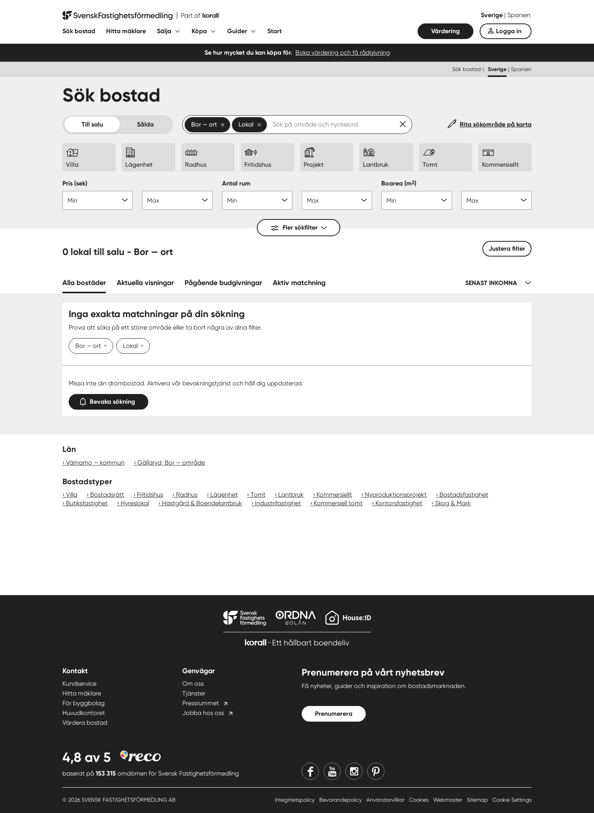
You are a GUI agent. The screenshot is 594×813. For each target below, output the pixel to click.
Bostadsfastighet (463, 494)
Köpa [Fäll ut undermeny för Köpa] (199, 31)
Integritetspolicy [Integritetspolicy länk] (295, 800)
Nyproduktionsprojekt (396, 494)
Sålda (145, 124)
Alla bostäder (84, 282)
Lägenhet (224, 494)
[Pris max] (177, 200)
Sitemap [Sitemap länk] (478, 800)
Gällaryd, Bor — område (171, 462)
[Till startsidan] (140, 15)
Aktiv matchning (299, 282)
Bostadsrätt (107, 494)
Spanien (518, 15)
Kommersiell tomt (338, 503)
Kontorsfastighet (398, 503)
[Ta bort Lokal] (140, 346)
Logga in (508, 31)
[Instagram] (354, 771)
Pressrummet (200, 703)
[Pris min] (97, 200)
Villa (71, 494)
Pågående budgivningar (223, 282)
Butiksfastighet (87, 503)
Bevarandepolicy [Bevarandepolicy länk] (341, 800)
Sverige (492, 15)
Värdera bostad (84, 722)
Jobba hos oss (203, 713)
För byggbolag (83, 703)
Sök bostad (78, 31)
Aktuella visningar (145, 282)
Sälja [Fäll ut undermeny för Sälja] (164, 31)
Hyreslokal (135, 503)
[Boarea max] (496, 200)
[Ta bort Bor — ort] (104, 346)
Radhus (186, 494)
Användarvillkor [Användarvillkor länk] (386, 800)
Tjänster (193, 693)
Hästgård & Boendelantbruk (202, 503)
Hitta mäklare (126, 31)
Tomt (258, 494)
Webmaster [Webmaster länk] (448, 800)
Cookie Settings (512, 800)
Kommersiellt (334, 494)
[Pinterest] (375, 771)
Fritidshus (150, 494)
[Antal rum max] (337, 200)
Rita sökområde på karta (496, 124)
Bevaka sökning (108, 400)
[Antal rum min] (257, 200)
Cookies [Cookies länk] (419, 800)
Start (274, 31)
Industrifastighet (278, 503)
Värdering (445, 31)
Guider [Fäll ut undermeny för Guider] (237, 31)
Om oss (193, 683)
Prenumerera (333, 713)
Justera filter (507, 248)
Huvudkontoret (83, 713)
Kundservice (79, 683)
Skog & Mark (453, 503)
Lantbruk (291, 494)
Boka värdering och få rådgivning (342, 52)
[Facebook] (310, 771)
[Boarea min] (416, 200)
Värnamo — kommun (95, 462)
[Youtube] (332, 771)
